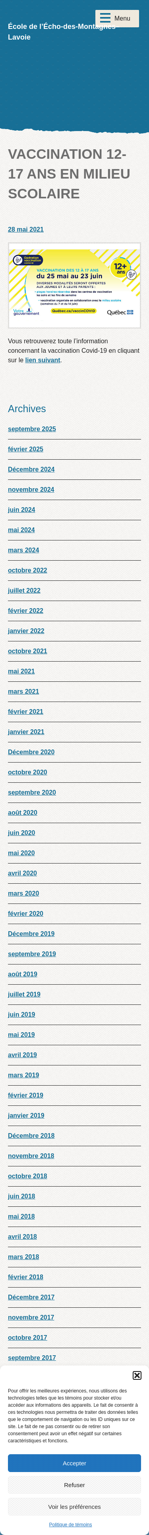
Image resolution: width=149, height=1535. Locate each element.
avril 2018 (22, 1236)
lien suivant (42, 360)
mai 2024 (21, 530)
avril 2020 (22, 873)
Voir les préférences (74, 1506)
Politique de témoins (70, 1524)
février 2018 (25, 1277)
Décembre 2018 (31, 1135)
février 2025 (25, 449)
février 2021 (25, 711)
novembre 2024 (31, 489)
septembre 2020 (32, 792)
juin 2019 (21, 1014)
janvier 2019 (26, 1115)
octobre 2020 (27, 772)
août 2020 (22, 812)
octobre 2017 (27, 1337)
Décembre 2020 (31, 752)
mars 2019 (23, 1075)
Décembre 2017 (31, 1297)
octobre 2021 (27, 651)
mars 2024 (23, 550)
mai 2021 (21, 671)
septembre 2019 (32, 954)
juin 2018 (21, 1196)
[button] (137, 1375)
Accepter (74, 1463)
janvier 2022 (26, 631)
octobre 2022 (27, 570)
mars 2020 (23, 893)
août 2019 (22, 974)
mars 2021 (23, 691)
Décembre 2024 (31, 469)
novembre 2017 (31, 1317)
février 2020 (25, 913)
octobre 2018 (27, 1176)
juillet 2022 (24, 590)
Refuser (74, 1485)
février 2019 (25, 1095)
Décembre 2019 (31, 933)
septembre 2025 (32, 429)
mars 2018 (23, 1256)
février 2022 (25, 610)
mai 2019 (21, 1034)
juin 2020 (21, 832)
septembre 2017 (32, 1357)
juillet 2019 (24, 994)
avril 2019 (22, 1055)
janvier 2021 (26, 732)
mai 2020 (21, 853)
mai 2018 (21, 1216)
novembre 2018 (31, 1156)
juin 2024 (21, 509)
